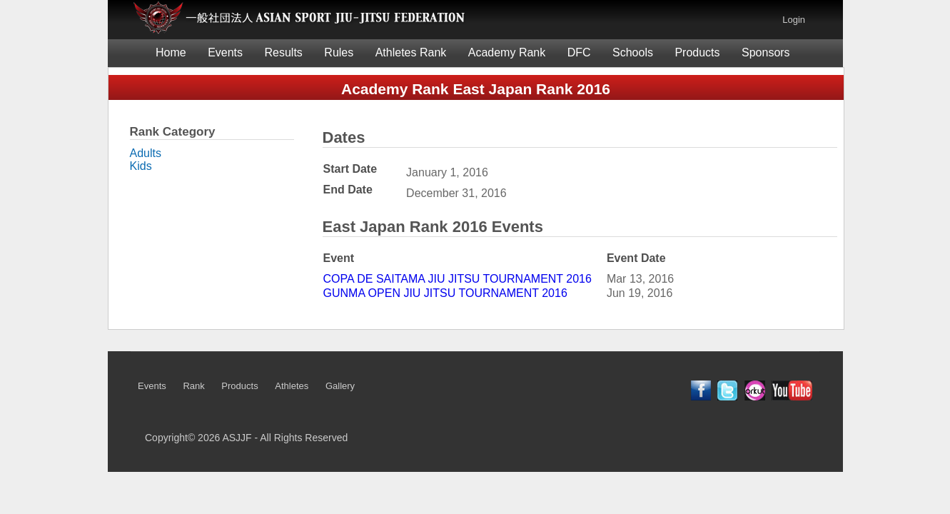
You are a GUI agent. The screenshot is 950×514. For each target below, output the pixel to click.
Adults (145, 153)
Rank (193, 386)
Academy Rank (507, 52)
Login (793, 19)
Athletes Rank (411, 52)
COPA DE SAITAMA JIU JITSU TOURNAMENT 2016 (457, 279)
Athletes (291, 386)
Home (171, 52)
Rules (338, 52)
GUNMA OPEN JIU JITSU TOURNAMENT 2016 (445, 293)
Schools (632, 52)
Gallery (340, 386)
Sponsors (766, 52)
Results (284, 52)
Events (225, 52)
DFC (579, 52)
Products (696, 52)
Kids (141, 166)
